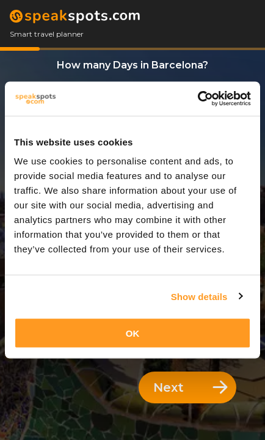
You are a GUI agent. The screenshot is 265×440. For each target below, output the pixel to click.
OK (133, 333)
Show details (199, 296)
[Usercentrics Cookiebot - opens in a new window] (197, 99)
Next (190, 387)
